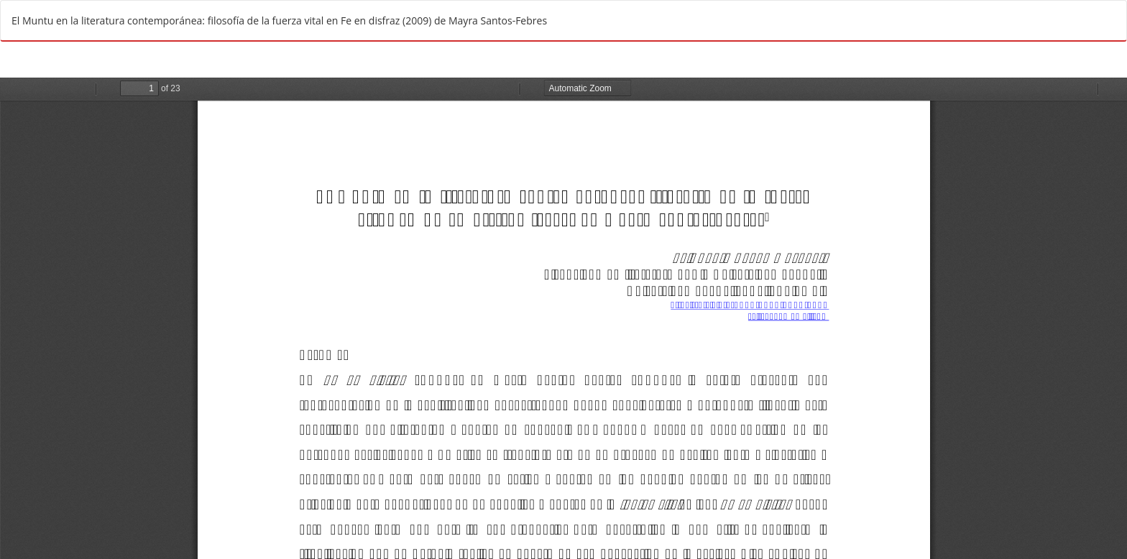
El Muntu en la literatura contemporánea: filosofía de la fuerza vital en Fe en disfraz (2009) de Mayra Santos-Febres (279, 20)
